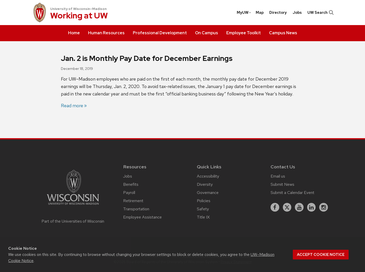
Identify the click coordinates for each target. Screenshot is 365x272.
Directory (278, 12)
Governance (208, 192)
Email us (278, 176)
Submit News (282, 184)
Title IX (203, 217)
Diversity (205, 184)
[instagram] (323, 207)
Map (260, 12)
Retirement (133, 200)
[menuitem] (74, 33)
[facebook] (275, 207)
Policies (203, 200)
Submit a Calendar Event (292, 192)
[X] (287, 207)
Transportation (136, 209)
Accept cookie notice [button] (321, 254)
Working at (79, 16)
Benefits (130, 184)
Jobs (297, 12)
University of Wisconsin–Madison (78, 9)
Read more (72, 105)
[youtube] (299, 207)
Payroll (129, 192)
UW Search (320, 12)
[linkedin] (311, 207)
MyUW (244, 12)
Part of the (73, 221)
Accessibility (208, 176)
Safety (203, 209)
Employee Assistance (142, 217)
